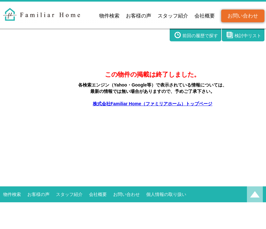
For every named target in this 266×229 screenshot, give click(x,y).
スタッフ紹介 (173, 15)
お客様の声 (138, 15)
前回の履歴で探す (200, 35)
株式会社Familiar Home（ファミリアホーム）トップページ (152, 103)
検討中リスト (248, 35)
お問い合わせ (243, 15)
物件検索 (109, 15)
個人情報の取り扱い (166, 194)
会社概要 (204, 15)
